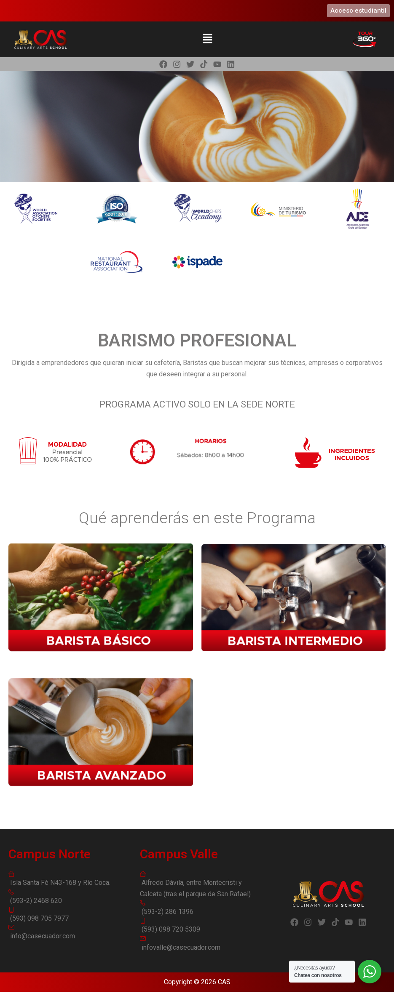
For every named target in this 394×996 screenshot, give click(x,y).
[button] (207, 39)
